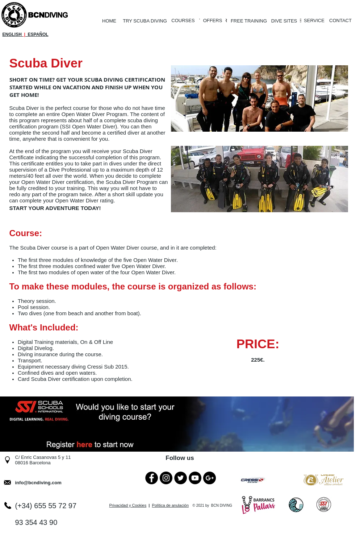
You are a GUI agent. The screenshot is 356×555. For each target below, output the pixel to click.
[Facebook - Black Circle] (151, 478)
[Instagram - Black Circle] (166, 478)
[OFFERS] (213, 20)
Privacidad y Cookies (128, 505)
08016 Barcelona (33, 462)
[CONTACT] (341, 20)
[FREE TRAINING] (249, 21)
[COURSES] (183, 20)
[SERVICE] (314, 20)
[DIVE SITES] (284, 21)
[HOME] (109, 21)
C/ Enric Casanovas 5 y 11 (43, 457)
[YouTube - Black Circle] (195, 478)
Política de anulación (170, 505)
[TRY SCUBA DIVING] (145, 21)
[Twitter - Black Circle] (180, 478)
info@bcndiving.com (38, 482)
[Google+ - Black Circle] (209, 478)
